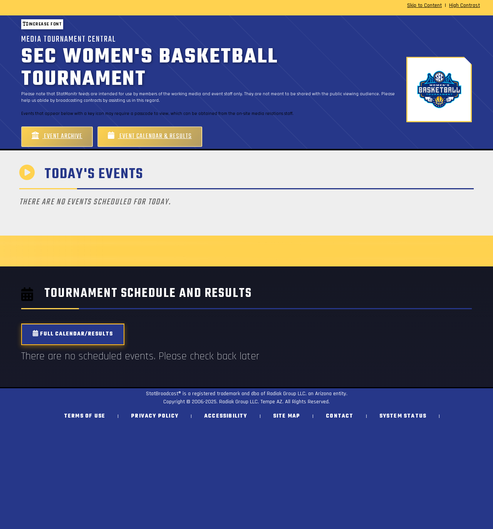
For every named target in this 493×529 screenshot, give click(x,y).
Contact (339, 416)
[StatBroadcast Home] (86, 8)
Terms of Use (84, 416)
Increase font (42, 24)
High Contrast (464, 5)
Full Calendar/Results (73, 334)
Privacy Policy (154, 416)
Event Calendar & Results (150, 136)
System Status (403, 416)
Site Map (286, 416)
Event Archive (57, 136)
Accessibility (225, 416)
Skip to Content (424, 5)
